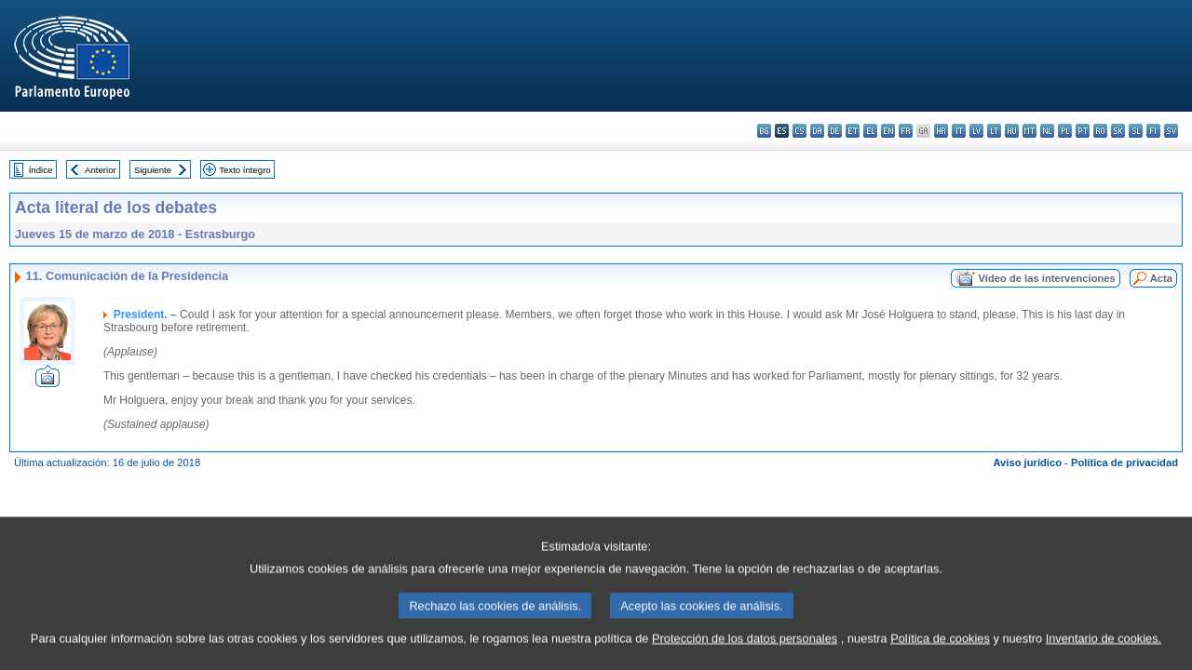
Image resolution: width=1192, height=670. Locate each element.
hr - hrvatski (941, 131)
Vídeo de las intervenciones (1046, 278)
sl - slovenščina (1136, 131)
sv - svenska (1171, 131)
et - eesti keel (853, 131)
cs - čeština (799, 131)
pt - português (1083, 131)
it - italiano (959, 131)
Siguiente (152, 170)
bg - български (764, 131)
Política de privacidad (1124, 462)
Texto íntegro (244, 170)
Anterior (100, 170)
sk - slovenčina (1118, 131)
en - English (888, 131)
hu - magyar (1012, 131)
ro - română (1100, 131)
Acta (1161, 278)
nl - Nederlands (1047, 131)
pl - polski (1065, 131)
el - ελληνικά (870, 131)
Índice (41, 170)
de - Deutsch (835, 131)
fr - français (906, 131)
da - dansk (817, 131)
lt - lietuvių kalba (994, 131)
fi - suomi (1153, 131)
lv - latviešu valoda (976, 131)
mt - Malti (1029, 131)
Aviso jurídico (1027, 462)
